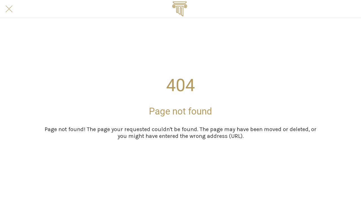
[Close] (9, 9)
